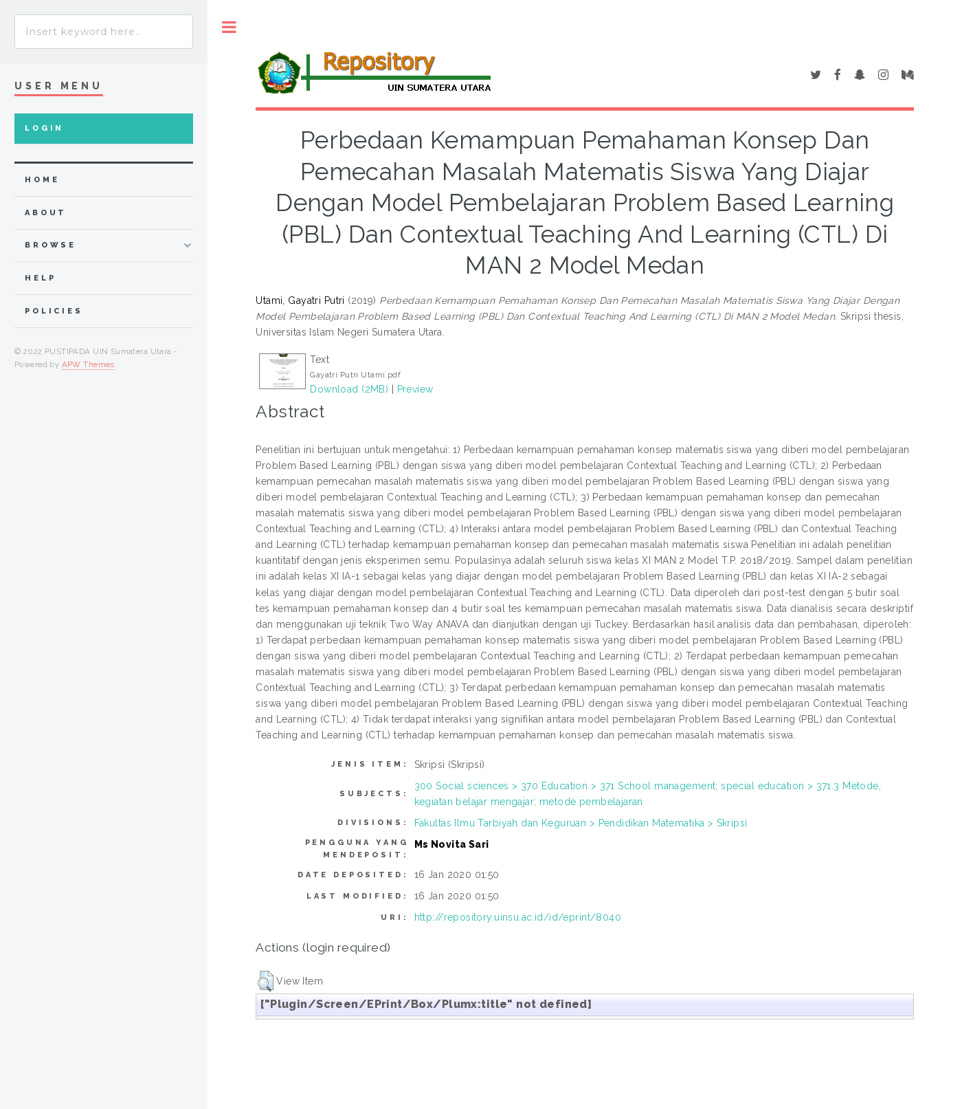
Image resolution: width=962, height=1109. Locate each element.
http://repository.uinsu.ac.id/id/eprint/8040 (517, 917)
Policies (54, 311)
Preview (415, 389)
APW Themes (88, 364)
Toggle (229, 27)
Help (40, 278)
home (42, 179)
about (46, 212)
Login (44, 128)
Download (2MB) (349, 389)
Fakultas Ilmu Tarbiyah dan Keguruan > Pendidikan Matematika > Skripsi (581, 822)
